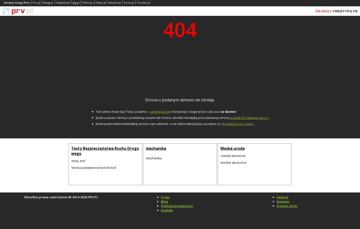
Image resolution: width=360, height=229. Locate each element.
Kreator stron (287, 206)
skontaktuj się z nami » (237, 124)
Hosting (282, 197)
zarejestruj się (160, 111)
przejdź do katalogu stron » (249, 117)
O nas (165, 197)
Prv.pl (36, 2)
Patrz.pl (87, 2)
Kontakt (167, 210)
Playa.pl (101, 2)
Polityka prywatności (177, 206)
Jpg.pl (76, 2)
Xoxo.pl (129, 2)
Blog (164, 201)
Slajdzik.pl (63, 2)
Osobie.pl (143, 2)
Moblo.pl (115, 2)
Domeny (283, 201)
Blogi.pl (48, 2)
